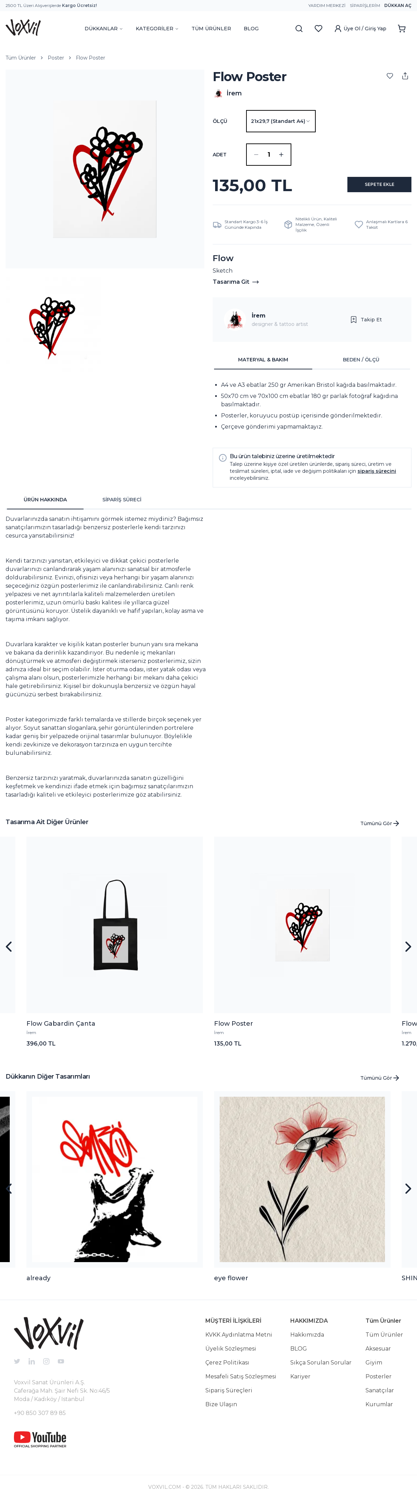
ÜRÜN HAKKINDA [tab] (45, 505)
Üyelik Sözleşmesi (230, 1354)
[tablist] (312, 366)
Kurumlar (379, 1410)
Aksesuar (378, 1354)
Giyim (373, 1368)
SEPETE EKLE (371, 188)
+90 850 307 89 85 (40, 1418)
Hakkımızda (307, 1340)
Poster (56, 58)
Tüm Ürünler (21, 58)
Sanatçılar (379, 1396)
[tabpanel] (312, 411)
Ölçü (220, 121)
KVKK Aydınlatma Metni (238, 1340)
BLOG (251, 28)
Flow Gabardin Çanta (60, 1029)
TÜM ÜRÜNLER (211, 28)
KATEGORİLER (157, 28)
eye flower (231, 1284)
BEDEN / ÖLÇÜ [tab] (361, 365)
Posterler (378, 1382)
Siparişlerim (365, 5)
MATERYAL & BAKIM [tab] (263, 365)
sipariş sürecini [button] (376, 477)
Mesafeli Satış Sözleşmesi (240, 1382)
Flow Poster (90, 58)
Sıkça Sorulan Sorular (321, 1368)
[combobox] (281, 121)
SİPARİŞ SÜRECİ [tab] (121, 505)
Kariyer (300, 1382)
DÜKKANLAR (104, 28)
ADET (220, 154)
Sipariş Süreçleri (228, 1396)
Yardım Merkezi (327, 5)
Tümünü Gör (380, 829)
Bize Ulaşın (221, 1410)
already (38, 1284)
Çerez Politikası (227, 1368)
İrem (259, 321)
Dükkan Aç (397, 5)
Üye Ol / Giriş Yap (360, 28)
